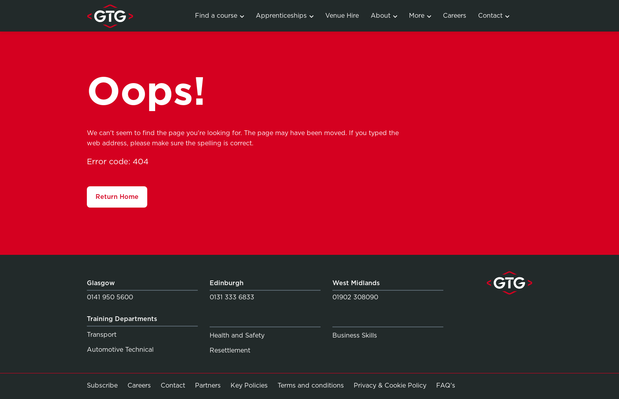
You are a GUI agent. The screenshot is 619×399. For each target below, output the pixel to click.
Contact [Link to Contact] (493, 15)
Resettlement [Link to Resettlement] (230, 350)
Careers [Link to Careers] (454, 15)
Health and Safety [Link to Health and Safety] (237, 335)
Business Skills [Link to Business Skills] (354, 335)
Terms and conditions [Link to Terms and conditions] (311, 385)
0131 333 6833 (232, 297)
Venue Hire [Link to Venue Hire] (342, 15)
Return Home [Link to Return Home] (117, 196)
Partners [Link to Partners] (208, 385)
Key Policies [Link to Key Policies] (249, 385)
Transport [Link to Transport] (101, 334)
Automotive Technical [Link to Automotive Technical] (120, 349)
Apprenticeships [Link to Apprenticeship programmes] (284, 15)
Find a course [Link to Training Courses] (219, 15)
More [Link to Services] (420, 15)
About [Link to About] (384, 15)
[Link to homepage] (110, 16)
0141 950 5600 (110, 297)
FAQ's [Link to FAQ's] (445, 385)
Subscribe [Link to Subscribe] (102, 385)
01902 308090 (355, 297)
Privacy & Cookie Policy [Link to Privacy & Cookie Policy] (390, 385)
